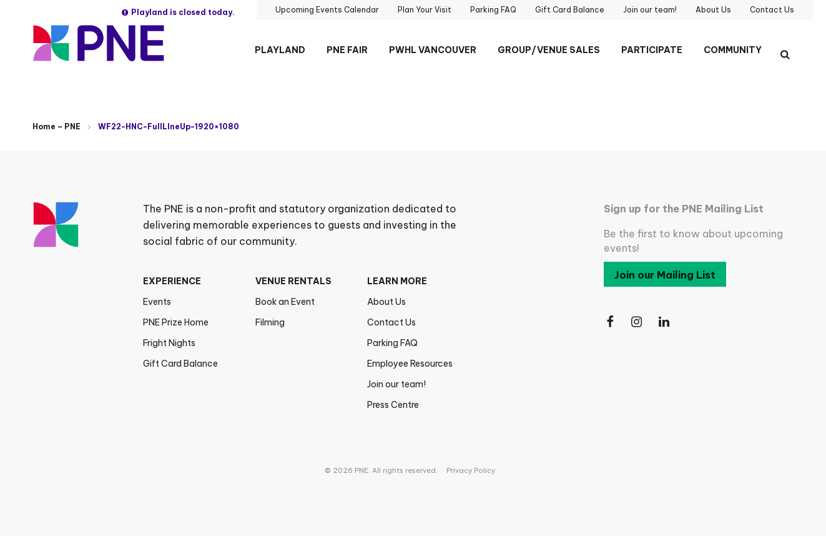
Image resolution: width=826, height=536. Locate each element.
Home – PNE (56, 126)
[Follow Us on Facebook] (610, 322)
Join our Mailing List (664, 275)
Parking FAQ (392, 343)
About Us (386, 301)
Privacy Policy (470, 470)
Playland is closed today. (178, 12)
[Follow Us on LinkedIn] (665, 322)
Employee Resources (410, 363)
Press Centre (393, 404)
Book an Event (285, 301)
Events (157, 301)
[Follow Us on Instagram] (637, 322)
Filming (270, 322)
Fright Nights (169, 343)
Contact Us (391, 322)
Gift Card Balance (180, 363)
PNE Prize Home (176, 322)
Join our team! (396, 384)
